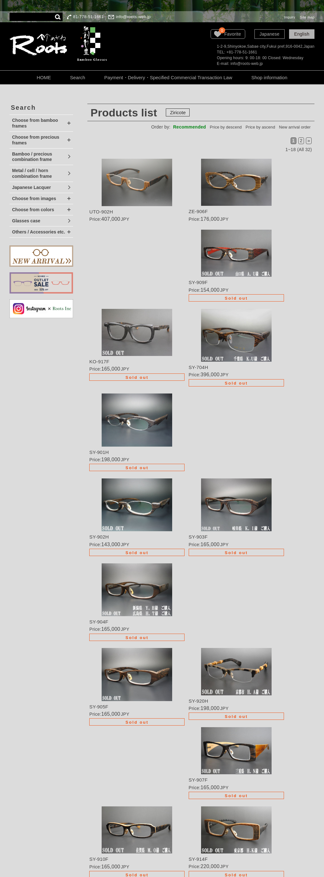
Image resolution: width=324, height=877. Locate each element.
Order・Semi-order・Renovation (183, 751)
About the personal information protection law (187, 798)
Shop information (269, 77)
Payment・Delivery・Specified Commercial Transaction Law (168, 77)
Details (125, 193)
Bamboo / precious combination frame (32, 156)
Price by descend (211, 126)
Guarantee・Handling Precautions (183, 783)
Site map (307, 17)
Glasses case (26, 220)
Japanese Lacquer (31, 187)
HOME (44, 77)
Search (77, 77)
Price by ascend (251, 126)
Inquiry (289, 17)
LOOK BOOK (174, 818)
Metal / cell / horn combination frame (32, 173)
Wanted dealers (177, 762)
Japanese (270, 34)
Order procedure (178, 771)
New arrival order (292, 126)
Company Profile (178, 809)
